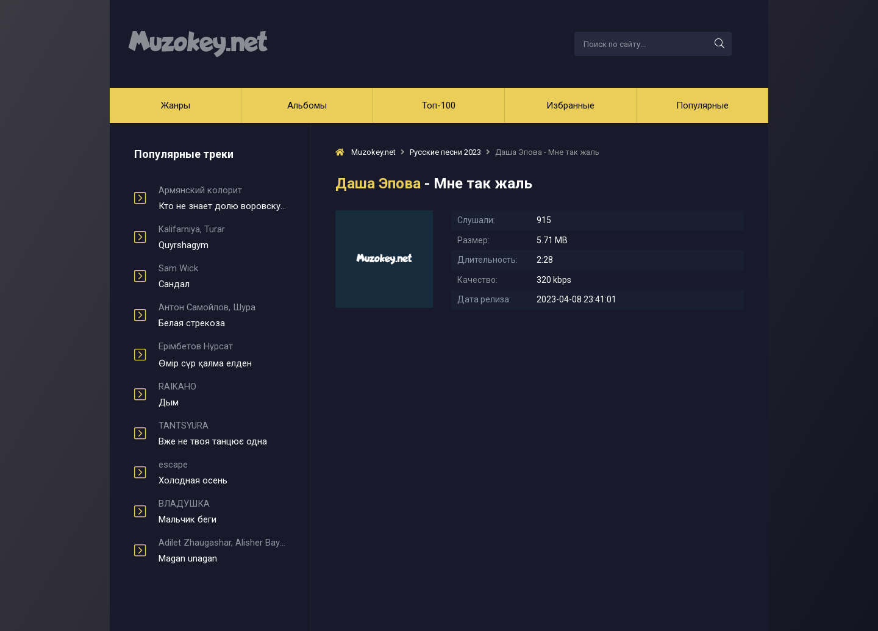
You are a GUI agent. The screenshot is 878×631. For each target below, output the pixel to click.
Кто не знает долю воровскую (222, 198)
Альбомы (307, 105)
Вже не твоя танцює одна (222, 433)
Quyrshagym (222, 237)
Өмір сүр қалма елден (222, 355)
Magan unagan (222, 550)
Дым (222, 394)
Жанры (175, 105)
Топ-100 (438, 105)
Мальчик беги (222, 511)
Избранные (570, 105)
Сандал (222, 276)
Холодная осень (222, 472)
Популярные (702, 105)
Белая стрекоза (222, 315)
